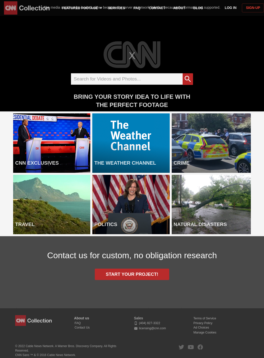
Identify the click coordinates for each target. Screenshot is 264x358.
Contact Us (82, 327)
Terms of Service (204, 318)
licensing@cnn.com (150, 328)
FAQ (78, 323)
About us (81, 318)
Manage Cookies (204, 332)
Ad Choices (201, 327)
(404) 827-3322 (147, 323)
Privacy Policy (202, 323)
